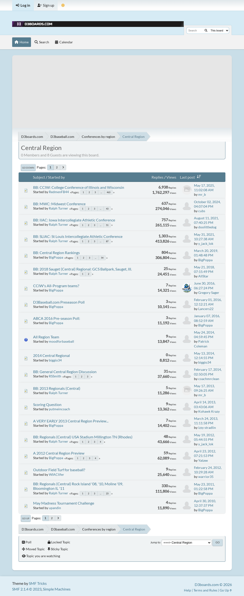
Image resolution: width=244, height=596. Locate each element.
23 (107, 493)
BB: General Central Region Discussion (65, 371)
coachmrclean (208, 379)
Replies (157, 177)
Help (187, 590)
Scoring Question (47, 404)
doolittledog (207, 227)
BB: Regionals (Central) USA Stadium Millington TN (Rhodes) (82, 437)
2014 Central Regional (51, 355)
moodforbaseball (61, 341)
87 (107, 241)
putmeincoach (59, 409)
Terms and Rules (205, 590)
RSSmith (55, 376)
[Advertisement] (122, 88)
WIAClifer (56, 474)
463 (108, 192)
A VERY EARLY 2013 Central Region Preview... (70, 421)
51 (107, 225)
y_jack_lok (205, 243)
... (101, 192)
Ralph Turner (58, 208)
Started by (56, 177)
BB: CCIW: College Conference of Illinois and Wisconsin (78, 187)
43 (107, 208)
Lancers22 (206, 309)
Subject (39, 177)
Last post (191, 177)
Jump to (155, 542)
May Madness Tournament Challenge (63, 503)
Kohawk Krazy (209, 411)
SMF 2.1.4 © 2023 (26, 589)
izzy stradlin (207, 428)
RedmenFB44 (59, 192)
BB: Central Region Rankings (56, 252)
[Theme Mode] (63, 5)
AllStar (203, 276)
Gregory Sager (208, 292)
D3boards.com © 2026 (213, 584)
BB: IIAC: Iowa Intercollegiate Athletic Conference (74, 220)
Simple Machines (57, 589)
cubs (201, 211)
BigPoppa (56, 257)
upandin (55, 508)
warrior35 (206, 477)
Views (171, 177)
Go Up (25, 518)
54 (102, 257)
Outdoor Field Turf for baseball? (59, 469)
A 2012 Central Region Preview (58, 453)
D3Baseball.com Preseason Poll (59, 302)
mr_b (202, 194)
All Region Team (46, 337)
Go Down (28, 167)
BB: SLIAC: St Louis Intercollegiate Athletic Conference (77, 236)
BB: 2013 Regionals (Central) (56, 388)
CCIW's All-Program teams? (56, 285)
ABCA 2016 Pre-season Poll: (56, 318)
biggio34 (55, 360)
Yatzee (203, 460)
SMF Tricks (38, 583)
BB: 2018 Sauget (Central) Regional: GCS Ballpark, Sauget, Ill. (82, 269)
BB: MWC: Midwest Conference (59, 203)
